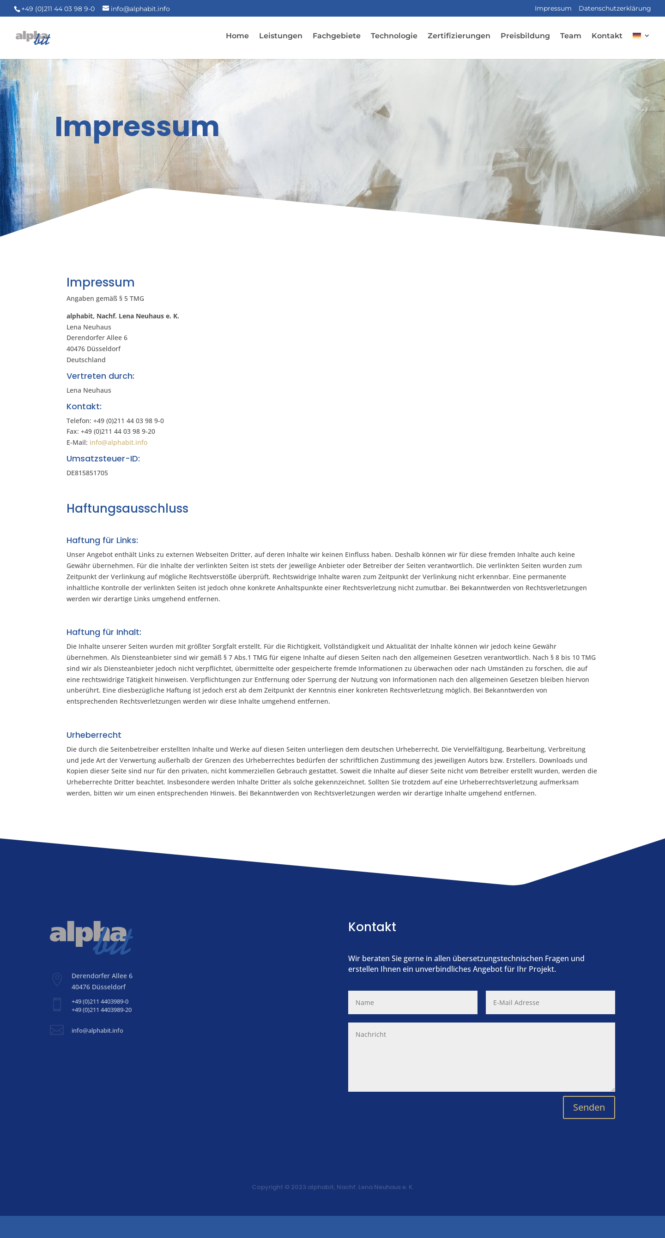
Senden (589, 1129)
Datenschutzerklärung (615, 8)
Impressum (553, 8)
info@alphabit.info (118, 464)
